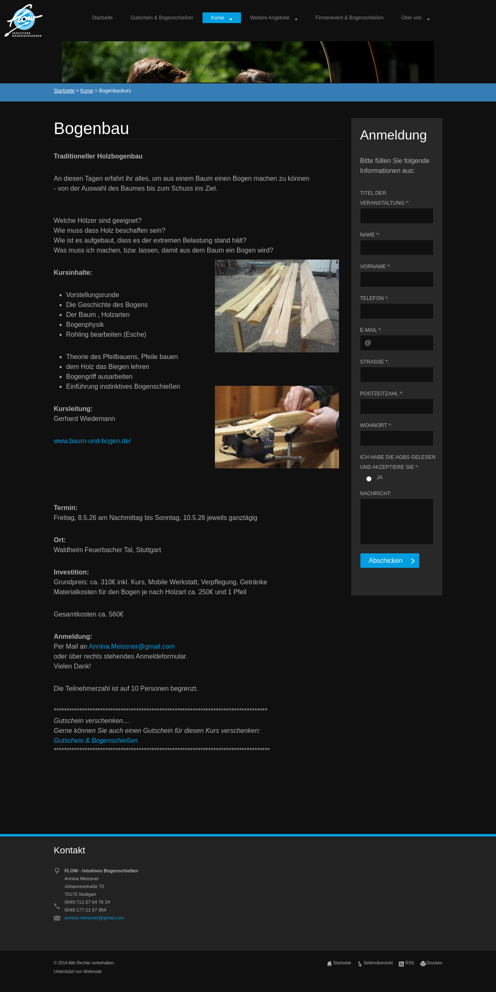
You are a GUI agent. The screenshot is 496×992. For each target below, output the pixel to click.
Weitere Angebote (269, 18)
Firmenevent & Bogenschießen (349, 18)
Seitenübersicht (378, 963)
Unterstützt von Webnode (78, 971)
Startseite (102, 18)
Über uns (411, 18)
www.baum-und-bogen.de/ (92, 440)
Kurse (217, 18)
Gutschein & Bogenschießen (162, 18)
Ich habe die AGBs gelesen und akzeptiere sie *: (397, 462)
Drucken (434, 963)
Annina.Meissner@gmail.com (131, 646)
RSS (409, 963)
